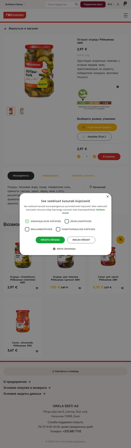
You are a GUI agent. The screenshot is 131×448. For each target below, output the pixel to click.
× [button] (107, 196)
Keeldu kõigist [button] (81, 239)
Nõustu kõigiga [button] (50, 239)
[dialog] (65, 224)
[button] (65, 249)
